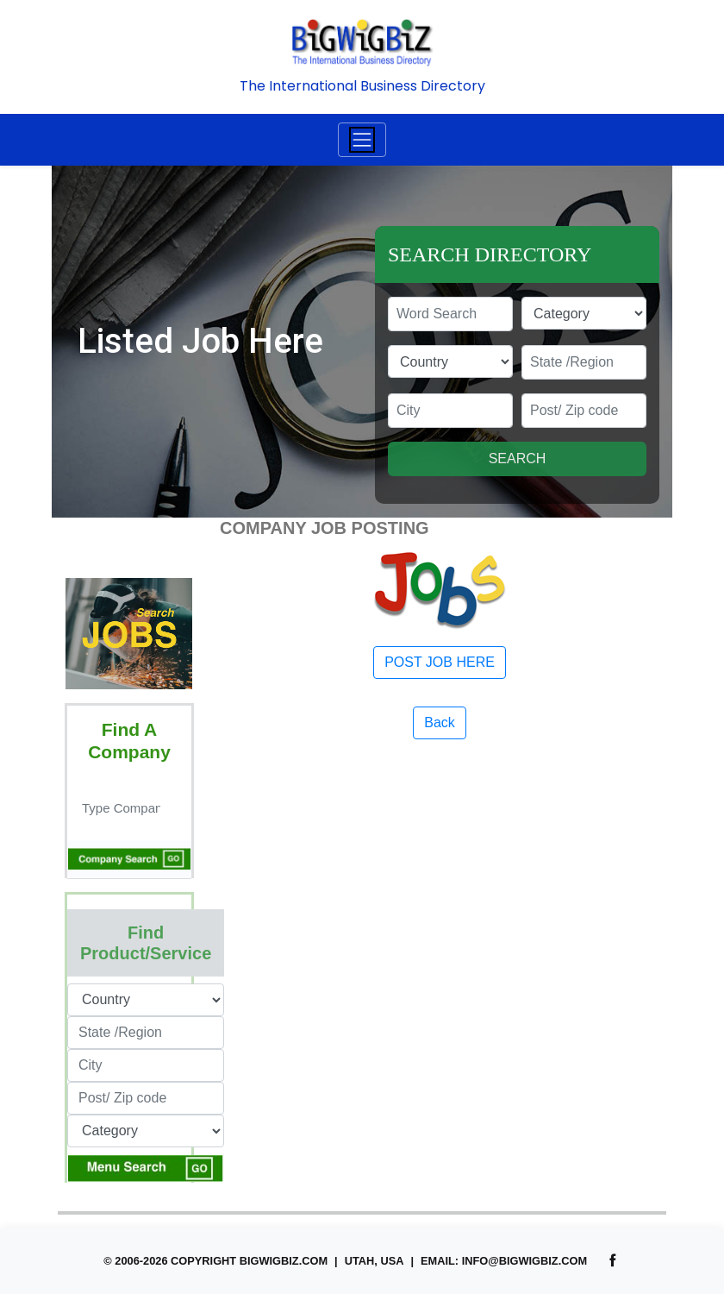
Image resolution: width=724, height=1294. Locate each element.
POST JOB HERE (439, 662)
